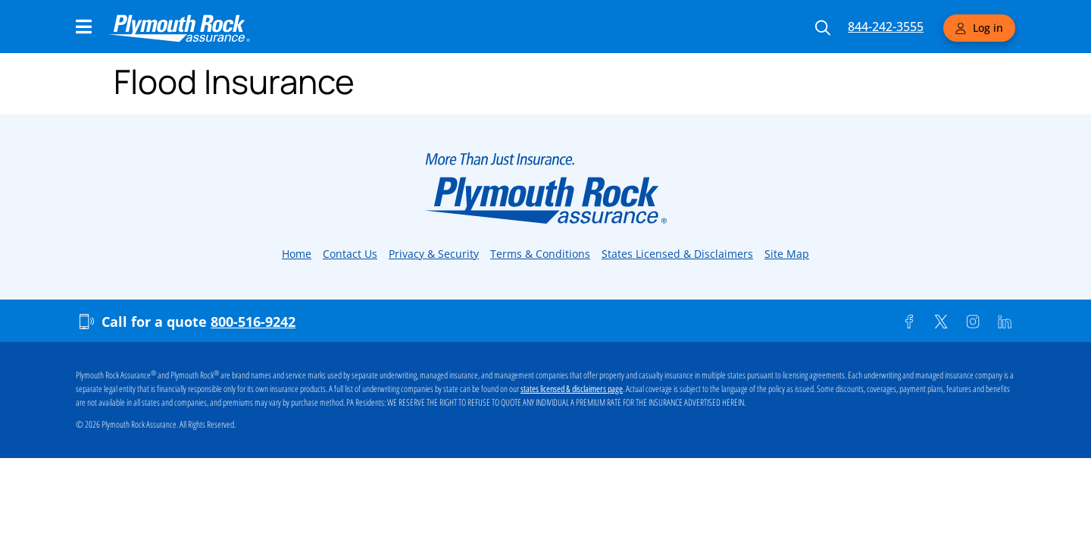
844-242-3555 (886, 26)
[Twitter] (941, 321)
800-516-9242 (253, 321)
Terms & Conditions (540, 253)
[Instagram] (973, 321)
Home (296, 253)
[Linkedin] (1004, 321)
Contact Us (350, 253)
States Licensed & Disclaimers (677, 253)
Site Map (786, 253)
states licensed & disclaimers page (571, 389)
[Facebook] (909, 321)
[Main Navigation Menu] (84, 26)
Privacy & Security (434, 253)
